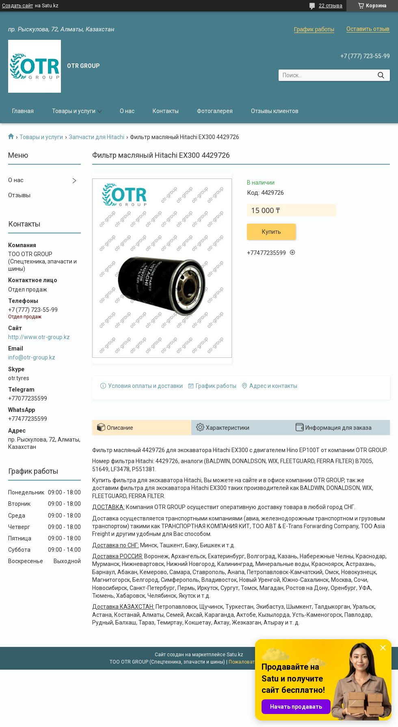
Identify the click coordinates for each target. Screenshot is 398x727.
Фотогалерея (215, 111)
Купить (271, 232)
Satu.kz (235, 654)
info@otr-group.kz (31, 357)
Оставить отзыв (367, 29)
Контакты (166, 111)
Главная (23, 111)
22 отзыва (330, 6)
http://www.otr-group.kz (39, 337)
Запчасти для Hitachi (96, 137)
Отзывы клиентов (274, 111)
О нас (127, 111)
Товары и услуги (73, 111)
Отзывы (19, 195)
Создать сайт (17, 6)
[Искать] (381, 75)
